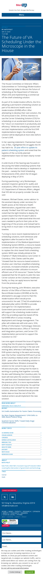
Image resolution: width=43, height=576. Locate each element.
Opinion (36, 511)
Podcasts (15, 513)
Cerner (4, 475)
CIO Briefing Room (7, 433)
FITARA (19, 515)
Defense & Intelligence (9, 440)
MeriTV (6, 513)
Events (18, 511)
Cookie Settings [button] (15, 572)
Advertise (10, 517)
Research (27, 511)
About (3, 517)
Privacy (24, 517)
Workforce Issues (7, 454)
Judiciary (4, 449)
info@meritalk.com (10, 505)
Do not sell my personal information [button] (15, 568)
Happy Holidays (7, 445)
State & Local (9, 515)
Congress (5, 437)
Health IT (17, 406)
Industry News (6, 447)
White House (5, 452)
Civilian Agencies (7, 435)
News (10, 511)
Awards (24, 513)
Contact (17, 517)
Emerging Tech (7, 406)
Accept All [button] (29, 572)
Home (4, 511)
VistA (3, 477)
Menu (21, 15)
